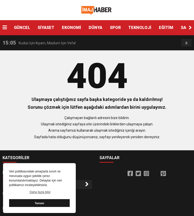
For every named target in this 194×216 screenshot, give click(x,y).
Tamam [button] (39, 203)
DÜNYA (95, 27)
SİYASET (46, 27)
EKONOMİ (71, 27)
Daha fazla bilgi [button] (40, 192)
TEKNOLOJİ (139, 27)
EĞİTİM (166, 27)
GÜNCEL (22, 27)
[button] (190, 27)
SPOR (115, 27)
